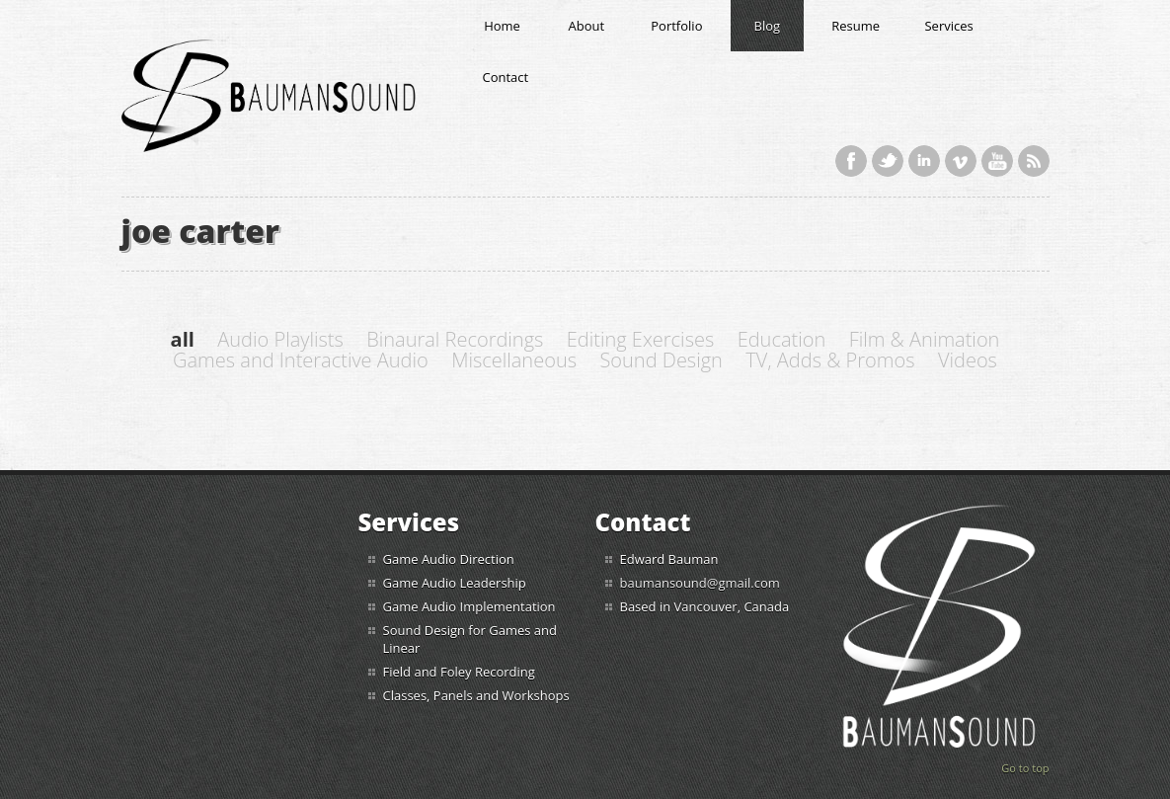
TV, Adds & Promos (829, 360)
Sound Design (661, 360)
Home (502, 26)
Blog (767, 26)
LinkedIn (924, 161)
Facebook (851, 161)
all (183, 339)
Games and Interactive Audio (301, 360)
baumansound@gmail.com (700, 583)
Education (782, 339)
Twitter (887, 161)
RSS (1034, 161)
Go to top (1025, 767)
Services (948, 26)
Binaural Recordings (454, 339)
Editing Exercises (640, 339)
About (587, 26)
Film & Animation (924, 339)
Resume (855, 26)
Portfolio (676, 26)
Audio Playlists (280, 339)
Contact (506, 77)
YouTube (997, 161)
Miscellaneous (514, 360)
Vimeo (960, 161)
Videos (967, 360)
